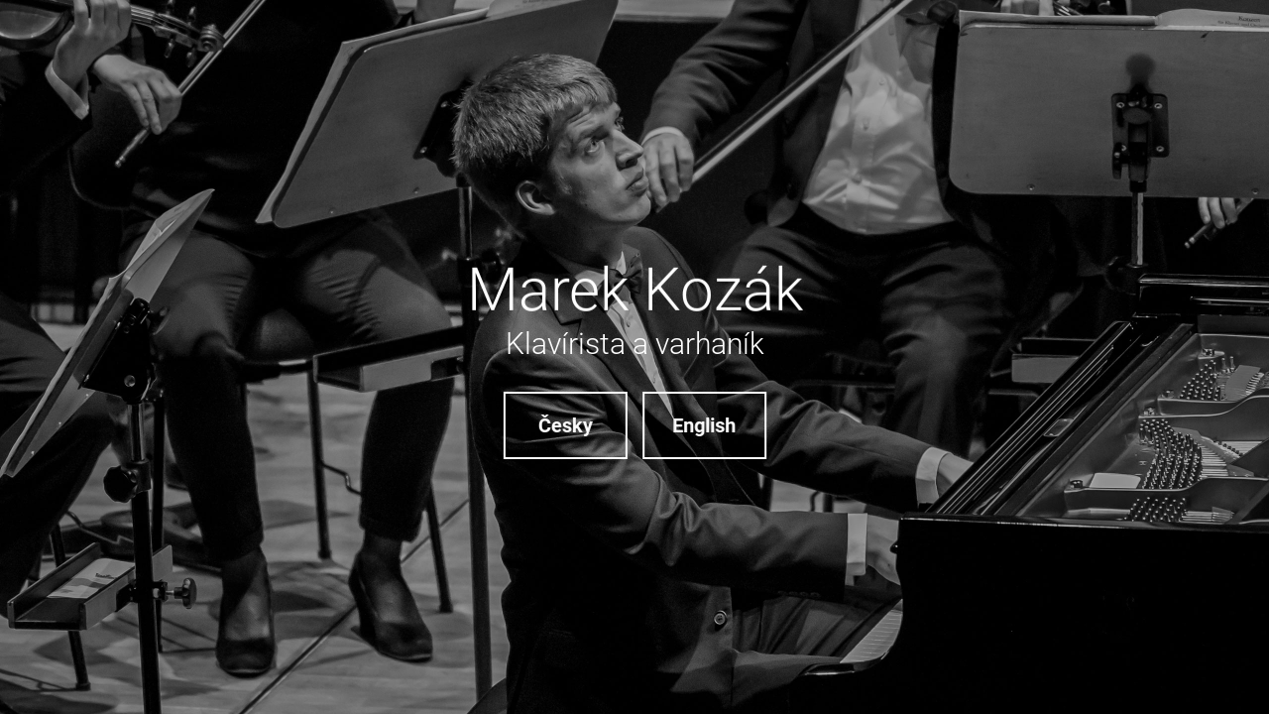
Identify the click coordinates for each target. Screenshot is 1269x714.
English (705, 425)
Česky (564, 425)
